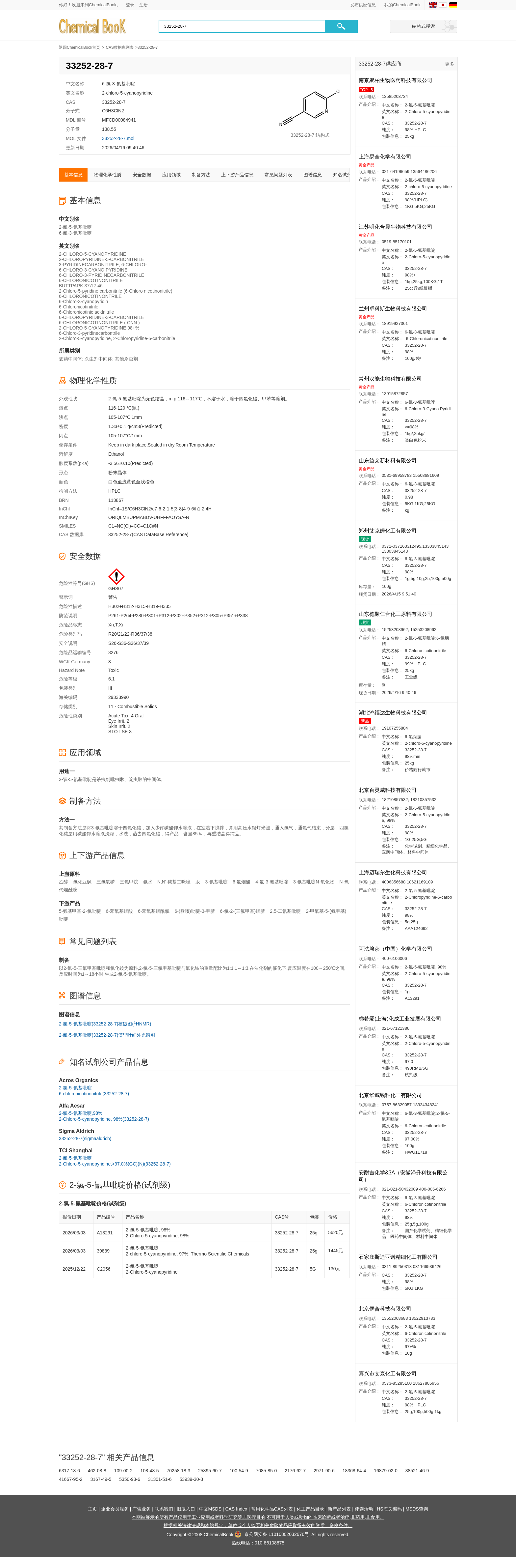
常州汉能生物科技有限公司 (391, 379)
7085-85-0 (266, 1470)
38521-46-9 (417, 1470)
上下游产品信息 (237, 174)
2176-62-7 (295, 1470)
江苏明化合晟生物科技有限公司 (396, 227)
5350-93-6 (129, 1479)
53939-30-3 (191, 1479)
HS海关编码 (389, 1509)
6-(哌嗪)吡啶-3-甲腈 (194, 911)
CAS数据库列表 (120, 47)
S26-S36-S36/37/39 (128, 643)
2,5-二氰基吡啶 (285, 911)
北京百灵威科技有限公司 (388, 790)
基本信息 (73, 174)
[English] (433, 5)
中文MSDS (210, 1509)
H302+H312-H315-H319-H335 (139, 606)
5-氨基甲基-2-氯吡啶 (80, 911)
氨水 (147, 881)
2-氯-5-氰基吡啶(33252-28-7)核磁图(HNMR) (105, 1023)
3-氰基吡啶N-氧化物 (313, 881)
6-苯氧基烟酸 (119, 911)
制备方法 (201, 174)
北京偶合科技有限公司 (386, 1309)
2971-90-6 (324, 1470)
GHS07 (115, 588)
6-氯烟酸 (241, 881)
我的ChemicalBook (402, 4)
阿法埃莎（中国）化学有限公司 (396, 949)
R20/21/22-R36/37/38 (130, 634)
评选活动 (364, 1509)
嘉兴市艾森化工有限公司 (388, 1373)
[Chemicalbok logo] (93, 26)
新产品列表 (339, 1509)
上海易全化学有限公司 (386, 156)
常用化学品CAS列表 (272, 1509)
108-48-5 (150, 1470)
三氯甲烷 (129, 881)
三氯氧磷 (105, 881)
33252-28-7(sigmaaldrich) (85, 1138)
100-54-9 (239, 1470)
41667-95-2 (71, 1479)
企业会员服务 (115, 1509)
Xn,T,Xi (115, 624)
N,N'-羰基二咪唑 (174, 881)
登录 (130, 4)
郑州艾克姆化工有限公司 (388, 530)
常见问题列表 (278, 174)
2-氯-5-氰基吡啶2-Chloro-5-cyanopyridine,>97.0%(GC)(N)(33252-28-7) (115, 1161)
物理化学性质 (107, 174)
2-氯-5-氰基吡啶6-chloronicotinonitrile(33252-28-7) (94, 1090)
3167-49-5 (101, 1479)
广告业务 (141, 1509)
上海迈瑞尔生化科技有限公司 (393, 872)
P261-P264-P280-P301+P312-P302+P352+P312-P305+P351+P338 (178, 615)
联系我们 (164, 1509)
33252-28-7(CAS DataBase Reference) (148, 534)
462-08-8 (97, 1470)
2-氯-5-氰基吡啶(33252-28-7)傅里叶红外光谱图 (107, 1035)
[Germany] (453, 5)
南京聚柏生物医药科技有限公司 (396, 80)
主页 (92, 1509)
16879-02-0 (386, 1470)
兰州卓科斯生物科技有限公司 (393, 308)
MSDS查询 (416, 1509)
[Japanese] (443, 5)
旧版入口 (186, 1509)
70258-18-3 (179, 1470)
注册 (143, 4)
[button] (341, 26)
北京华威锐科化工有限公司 (391, 1095)
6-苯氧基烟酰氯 (153, 911)
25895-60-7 (210, 1470)
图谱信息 (312, 174)
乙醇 (63, 881)
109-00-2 (123, 1470)
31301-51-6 (160, 1479)
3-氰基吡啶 (216, 881)
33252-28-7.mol (118, 138)
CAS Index (236, 1509)
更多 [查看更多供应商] (449, 64)
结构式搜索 (423, 26)
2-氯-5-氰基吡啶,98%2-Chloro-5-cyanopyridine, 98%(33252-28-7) (104, 1116)
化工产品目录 (310, 1509)
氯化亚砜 (82, 881)
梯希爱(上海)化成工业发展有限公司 (401, 1019)
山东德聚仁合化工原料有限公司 (396, 614)
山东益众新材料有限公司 (388, 460)
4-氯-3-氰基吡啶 (271, 881)
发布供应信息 (363, 4)
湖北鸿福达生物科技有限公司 (393, 712)
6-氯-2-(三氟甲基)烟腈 (242, 911)
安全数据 (142, 174)
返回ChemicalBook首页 (79, 47)
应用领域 (171, 174)
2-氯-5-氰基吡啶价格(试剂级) (119, 1184)
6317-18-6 (69, 1470)
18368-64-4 (354, 1470)
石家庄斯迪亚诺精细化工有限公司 (399, 1257)
